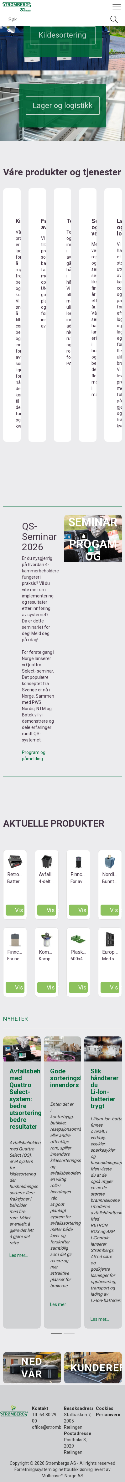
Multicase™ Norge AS (62, 1475)
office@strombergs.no (54, 1427)
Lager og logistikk (63, 105)
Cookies (104, 1408)
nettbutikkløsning (76, 1469)
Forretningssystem (33, 1469)
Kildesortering (62, 35)
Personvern (108, 1414)
